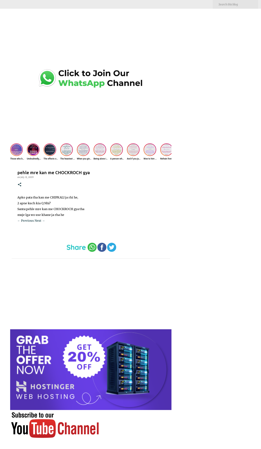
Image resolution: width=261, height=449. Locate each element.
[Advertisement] (90, 41)
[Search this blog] (237, 4)
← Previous (25, 220)
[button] (19, 184)
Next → (40, 220)
